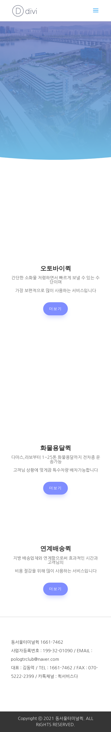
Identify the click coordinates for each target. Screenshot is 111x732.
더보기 (55, 308)
